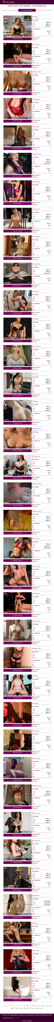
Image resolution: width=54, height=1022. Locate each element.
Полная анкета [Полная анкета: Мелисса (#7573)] (17, 231)
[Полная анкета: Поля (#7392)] (17, 602)
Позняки (35, 374)
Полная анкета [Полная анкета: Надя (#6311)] (17, 148)
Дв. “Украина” (36, 346)
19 (50, 1005)
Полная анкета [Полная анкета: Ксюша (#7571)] (17, 835)
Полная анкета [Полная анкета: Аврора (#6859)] (17, 258)
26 (27, 1008)
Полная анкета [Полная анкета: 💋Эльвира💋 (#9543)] (17, 725)
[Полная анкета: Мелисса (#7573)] (17, 218)
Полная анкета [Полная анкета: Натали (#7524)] (17, 780)
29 (34, 1008)
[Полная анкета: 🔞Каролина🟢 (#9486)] (17, 630)
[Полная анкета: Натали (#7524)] (17, 767)
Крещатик (35, 319)
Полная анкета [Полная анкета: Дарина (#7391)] (17, 890)
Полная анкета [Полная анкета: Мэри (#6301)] (17, 450)
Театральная (36, 236)
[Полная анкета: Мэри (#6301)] (17, 438)
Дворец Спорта (36, 72)
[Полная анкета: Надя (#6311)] (17, 136)
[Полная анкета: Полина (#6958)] (17, 410)
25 (24, 1008)
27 (29, 1008)
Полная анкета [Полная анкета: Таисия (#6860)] (17, 862)
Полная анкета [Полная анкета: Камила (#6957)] (17, 697)
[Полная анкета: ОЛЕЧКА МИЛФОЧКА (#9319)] (17, 328)
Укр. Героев (35, 127)
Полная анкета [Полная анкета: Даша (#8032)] (17, 121)
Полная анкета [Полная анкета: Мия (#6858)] (17, 588)
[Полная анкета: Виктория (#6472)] (17, 987)
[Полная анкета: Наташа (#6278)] (17, 493)
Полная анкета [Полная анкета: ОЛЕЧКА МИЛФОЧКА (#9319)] (17, 340)
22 (17, 1008)
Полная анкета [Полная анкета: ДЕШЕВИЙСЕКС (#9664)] (17, 917)
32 (42, 1008)
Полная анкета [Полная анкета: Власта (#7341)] (17, 66)
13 (34, 1005)
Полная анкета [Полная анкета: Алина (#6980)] (17, 203)
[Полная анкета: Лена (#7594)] (17, 520)
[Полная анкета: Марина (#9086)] (17, 383)
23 (19, 1008)
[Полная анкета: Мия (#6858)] (17, 575)
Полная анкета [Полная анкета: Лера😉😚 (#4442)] (17, 285)
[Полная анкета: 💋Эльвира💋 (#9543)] (17, 712)
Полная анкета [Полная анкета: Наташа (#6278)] (17, 505)
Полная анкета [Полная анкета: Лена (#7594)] (17, 533)
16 (42, 1005)
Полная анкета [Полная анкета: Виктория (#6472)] (17, 999)
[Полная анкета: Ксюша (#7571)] (17, 822)
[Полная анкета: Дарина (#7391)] (17, 877)
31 (39, 1008)
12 (32, 1005)
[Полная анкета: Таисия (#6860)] (17, 849)
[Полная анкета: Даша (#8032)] (17, 108)
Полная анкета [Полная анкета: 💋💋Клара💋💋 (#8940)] (17, 368)
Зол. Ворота (36, 44)
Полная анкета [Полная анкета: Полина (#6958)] (17, 423)
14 (37, 1005)
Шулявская (35, 895)
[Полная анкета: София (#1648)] (17, 465)
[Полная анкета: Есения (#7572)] (17, 547)
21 (14, 1008)
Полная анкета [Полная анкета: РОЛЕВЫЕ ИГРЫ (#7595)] (17, 176)
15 (39, 1005)
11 (29, 1005)
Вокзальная (36, 621)
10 (27, 1005)
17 (44, 1005)
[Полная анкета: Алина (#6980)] (17, 190)
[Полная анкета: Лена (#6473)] (17, 740)
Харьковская (36, 99)
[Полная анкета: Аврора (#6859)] (17, 245)
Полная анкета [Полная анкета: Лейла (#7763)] (17, 38)
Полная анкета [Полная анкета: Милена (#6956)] (17, 945)
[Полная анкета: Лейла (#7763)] (17, 26)
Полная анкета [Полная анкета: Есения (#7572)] (17, 560)
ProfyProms (17, 1018)
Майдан (35, 17)
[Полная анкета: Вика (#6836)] (17, 657)
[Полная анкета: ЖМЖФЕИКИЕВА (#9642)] (17, 300)
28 (32, 1008)
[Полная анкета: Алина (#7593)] (17, 795)
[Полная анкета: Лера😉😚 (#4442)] (17, 273)
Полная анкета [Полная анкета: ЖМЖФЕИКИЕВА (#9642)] (17, 313)
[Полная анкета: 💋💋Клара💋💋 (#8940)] (17, 355)
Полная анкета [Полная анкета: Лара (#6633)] (17, 972)
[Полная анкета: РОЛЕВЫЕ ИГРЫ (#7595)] (17, 163)
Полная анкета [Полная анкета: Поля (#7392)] (17, 615)
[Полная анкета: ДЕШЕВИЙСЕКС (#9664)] (17, 904)
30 (37, 1008)
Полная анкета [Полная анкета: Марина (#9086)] (17, 395)
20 (12, 1008)
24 (22, 1008)
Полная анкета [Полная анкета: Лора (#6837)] (17, 93)
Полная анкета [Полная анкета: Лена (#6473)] (17, 752)
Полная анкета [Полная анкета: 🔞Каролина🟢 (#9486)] (17, 642)
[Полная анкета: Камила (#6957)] (17, 685)
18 (47, 1005)
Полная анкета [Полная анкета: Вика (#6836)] (17, 670)
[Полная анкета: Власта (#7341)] (17, 53)
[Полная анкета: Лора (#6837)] (17, 81)
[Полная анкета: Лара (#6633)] (17, 959)
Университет (36, 181)
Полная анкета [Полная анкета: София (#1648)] (17, 478)
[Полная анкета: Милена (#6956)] (17, 932)
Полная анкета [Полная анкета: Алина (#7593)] (17, 807)
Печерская (35, 291)
